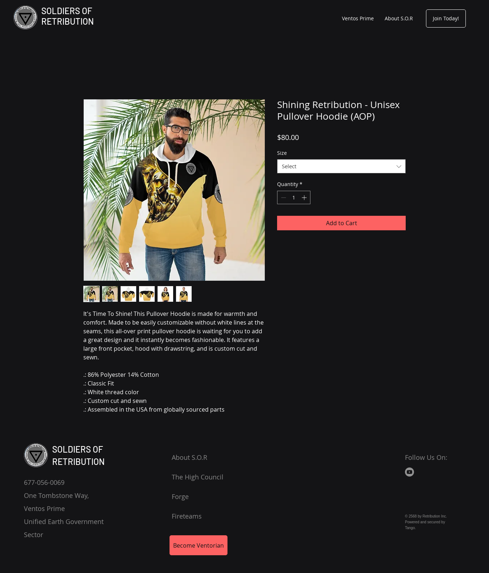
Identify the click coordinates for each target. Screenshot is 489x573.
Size (282, 152)
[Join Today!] (446, 18)
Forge (180, 496)
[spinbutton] (293, 197)
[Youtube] (409, 472)
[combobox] (341, 166)
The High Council (197, 477)
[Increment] (304, 197)
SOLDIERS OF (66, 10)
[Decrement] (282, 197)
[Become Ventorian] (198, 545)
